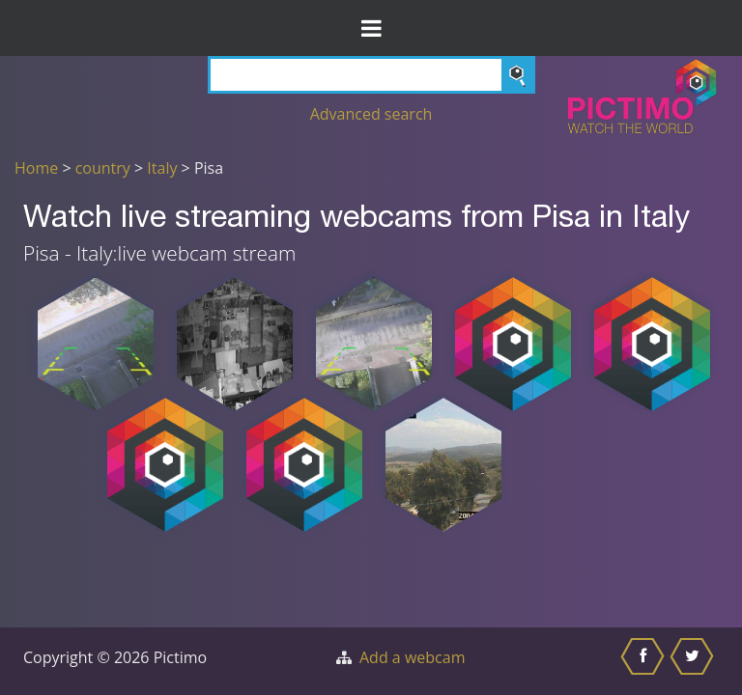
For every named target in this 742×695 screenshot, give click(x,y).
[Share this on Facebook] (645, 661)
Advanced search (371, 114)
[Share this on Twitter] (694, 661)
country (102, 168)
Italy (162, 168)
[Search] (371, 75)
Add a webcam (412, 657)
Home (36, 168)
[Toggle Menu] (371, 28)
